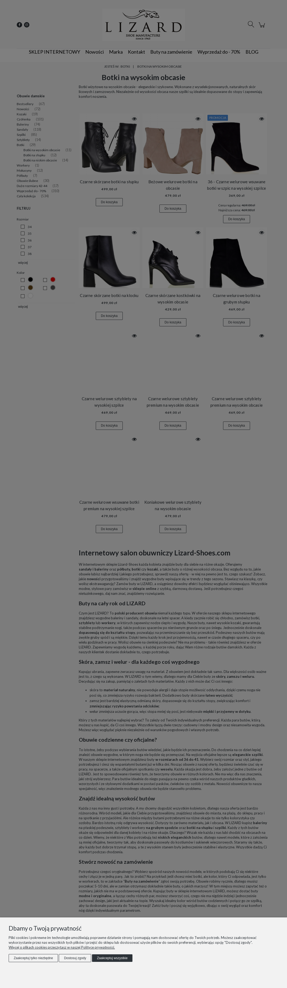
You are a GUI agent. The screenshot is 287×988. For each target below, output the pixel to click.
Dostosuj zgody (75, 958)
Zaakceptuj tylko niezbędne (33, 958)
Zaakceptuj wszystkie (112, 958)
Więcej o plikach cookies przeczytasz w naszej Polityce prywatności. (62, 947)
